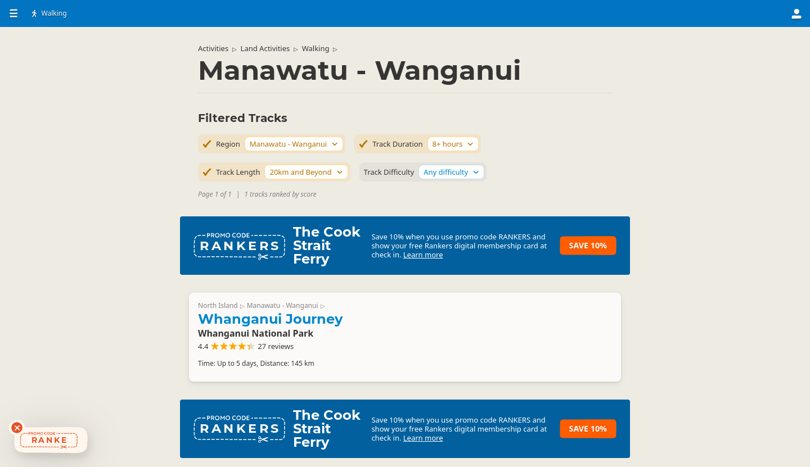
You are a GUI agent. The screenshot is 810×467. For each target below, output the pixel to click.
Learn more (423, 255)
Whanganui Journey (270, 319)
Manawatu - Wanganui (282, 305)
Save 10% (588, 245)
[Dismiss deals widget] (16, 427)
